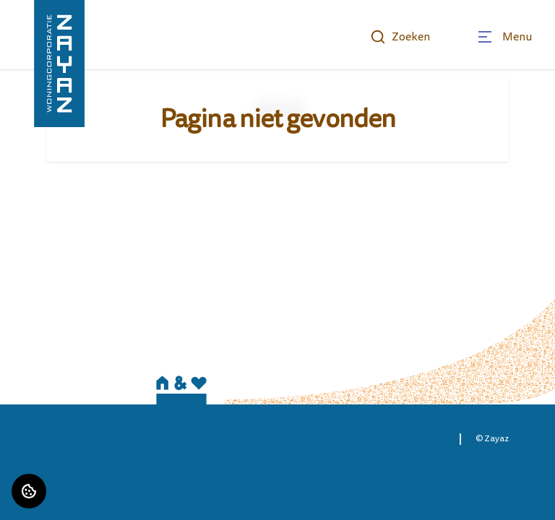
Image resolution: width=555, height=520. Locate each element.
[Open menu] (504, 37)
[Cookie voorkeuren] (29, 491)
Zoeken (400, 37)
